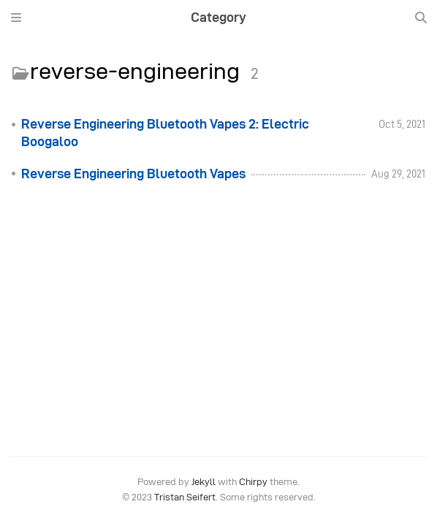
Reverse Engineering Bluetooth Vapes (133, 173)
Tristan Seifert (185, 497)
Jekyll (203, 482)
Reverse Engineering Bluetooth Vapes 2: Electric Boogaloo (165, 133)
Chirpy (253, 482)
